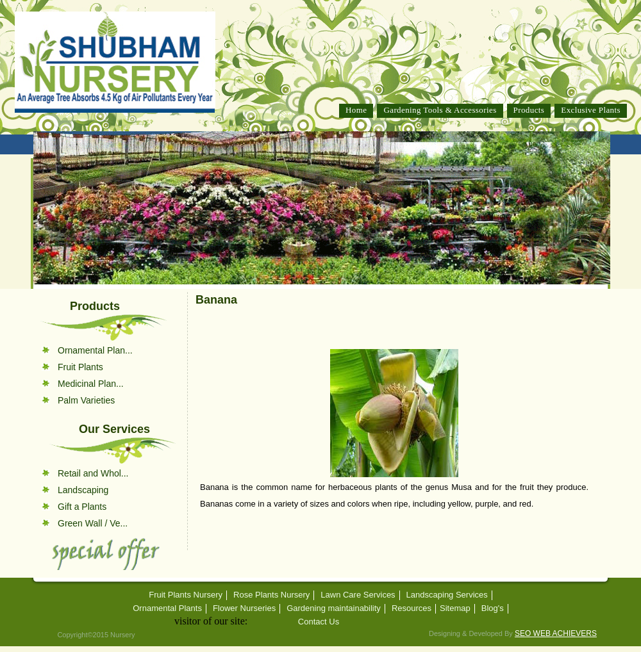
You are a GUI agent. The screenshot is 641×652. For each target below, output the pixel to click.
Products (529, 110)
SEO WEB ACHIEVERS (556, 633)
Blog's (492, 608)
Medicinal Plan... (91, 384)
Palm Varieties (86, 400)
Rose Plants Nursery (271, 595)
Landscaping (83, 490)
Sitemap (455, 608)
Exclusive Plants (590, 110)
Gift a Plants (82, 506)
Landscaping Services (447, 595)
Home (356, 110)
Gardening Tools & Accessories (439, 110)
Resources (411, 608)
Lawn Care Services (357, 595)
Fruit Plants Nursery (185, 595)
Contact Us (318, 621)
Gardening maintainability (334, 608)
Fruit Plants (80, 367)
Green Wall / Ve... (93, 523)
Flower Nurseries (244, 608)
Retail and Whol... (93, 473)
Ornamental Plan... (95, 350)
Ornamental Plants (167, 608)
